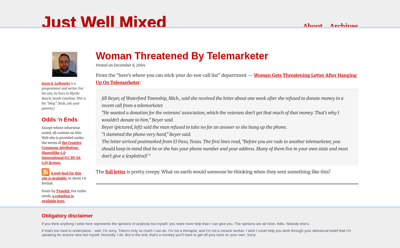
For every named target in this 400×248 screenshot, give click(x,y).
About (313, 26)
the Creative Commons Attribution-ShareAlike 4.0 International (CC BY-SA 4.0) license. (61, 153)
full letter (115, 171)
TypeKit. (63, 191)
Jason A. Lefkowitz (56, 83)
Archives (344, 26)
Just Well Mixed (104, 22)
